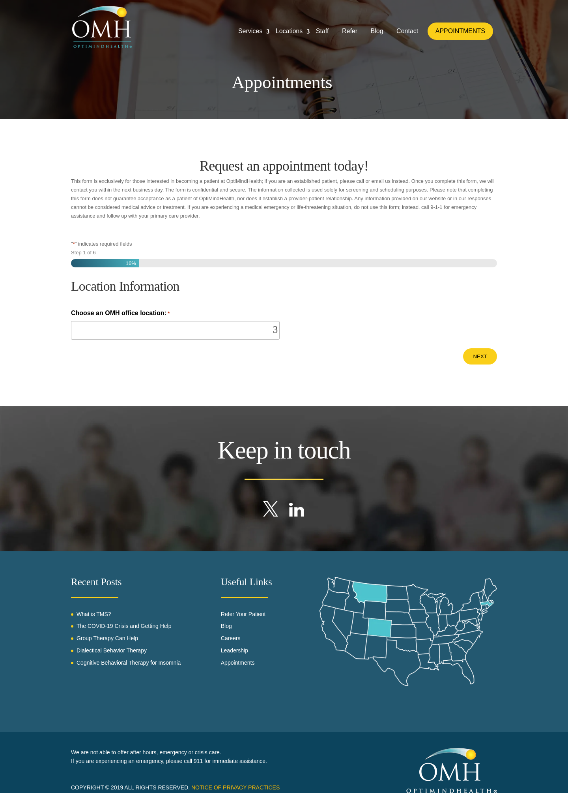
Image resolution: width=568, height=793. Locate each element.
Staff (322, 31)
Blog (376, 31)
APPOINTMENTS (460, 31)
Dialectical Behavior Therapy (112, 650)
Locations (289, 31)
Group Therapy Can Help (107, 638)
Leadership (234, 650)
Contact (407, 31)
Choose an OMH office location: (120, 313)
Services (250, 31)
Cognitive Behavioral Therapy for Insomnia (129, 663)
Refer (349, 31)
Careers (231, 638)
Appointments (238, 663)
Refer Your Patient (243, 614)
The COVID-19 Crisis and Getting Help (124, 626)
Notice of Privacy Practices (235, 787)
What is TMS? (94, 614)
